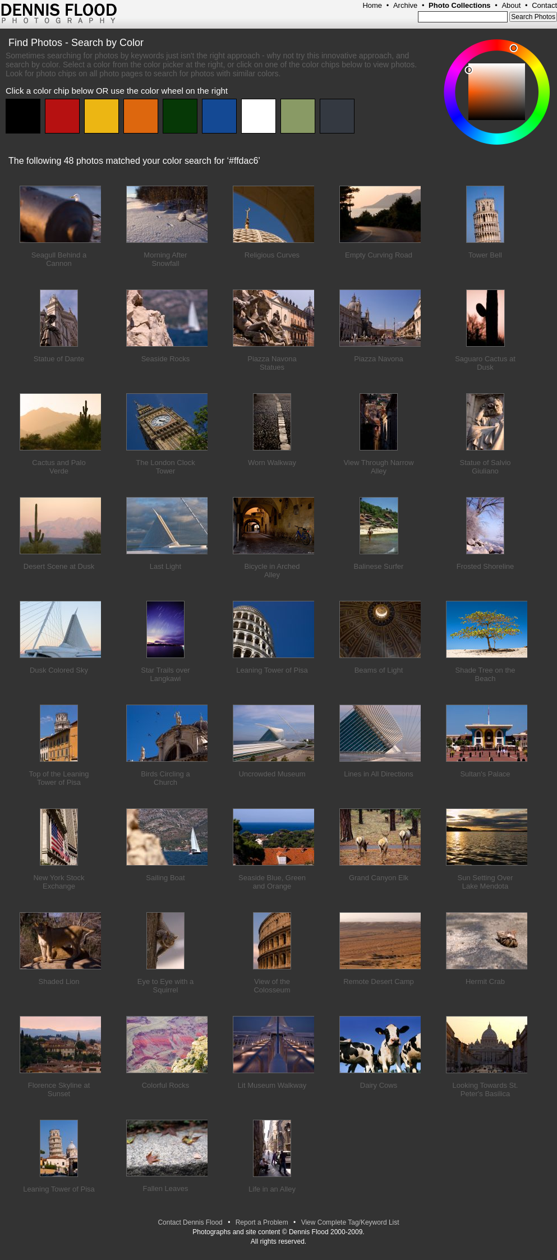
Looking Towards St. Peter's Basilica (485, 1089)
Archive (405, 5)
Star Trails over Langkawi (165, 674)
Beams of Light (379, 670)
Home (372, 5)
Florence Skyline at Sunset (59, 1089)
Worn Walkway (272, 462)
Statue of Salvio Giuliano (484, 466)
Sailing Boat (165, 877)
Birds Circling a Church (165, 778)
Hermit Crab (485, 981)
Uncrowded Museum (271, 774)
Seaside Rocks (165, 359)
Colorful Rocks (166, 1085)
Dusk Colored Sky (59, 670)
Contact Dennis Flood (190, 1222)
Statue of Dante (59, 359)
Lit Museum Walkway (272, 1085)
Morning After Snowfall (165, 259)
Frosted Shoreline (485, 566)
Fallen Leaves (165, 1188)
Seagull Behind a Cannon (58, 259)
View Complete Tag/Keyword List (350, 1222)
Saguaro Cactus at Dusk (485, 363)
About (511, 5)
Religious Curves (272, 255)
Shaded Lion (58, 981)
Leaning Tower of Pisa (272, 670)
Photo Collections (460, 5)
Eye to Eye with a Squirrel (165, 985)
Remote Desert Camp (378, 981)
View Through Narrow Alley (378, 466)
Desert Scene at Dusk (59, 566)
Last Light (165, 566)
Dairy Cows (378, 1085)
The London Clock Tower (165, 466)
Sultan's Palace (485, 774)
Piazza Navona (378, 359)
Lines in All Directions (378, 774)
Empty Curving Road (378, 255)
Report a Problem (262, 1222)
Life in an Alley (272, 1189)
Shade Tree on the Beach (485, 674)
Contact (544, 5)
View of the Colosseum (272, 985)
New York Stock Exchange (58, 881)
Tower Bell (485, 255)
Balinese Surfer (379, 566)
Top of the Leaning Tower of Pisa (59, 778)
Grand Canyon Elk (378, 877)
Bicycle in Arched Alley (272, 570)
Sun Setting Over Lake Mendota (485, 881)
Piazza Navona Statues (271, 363)
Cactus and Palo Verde (58, 466)
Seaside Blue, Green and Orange (272, 881)
